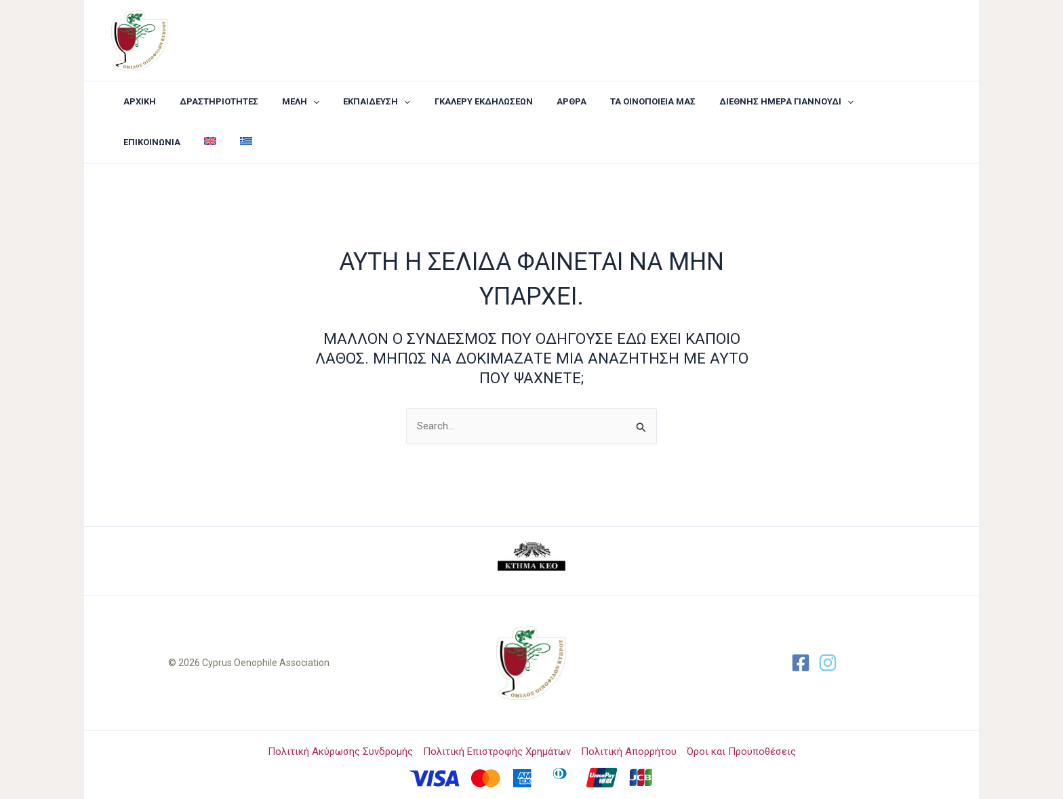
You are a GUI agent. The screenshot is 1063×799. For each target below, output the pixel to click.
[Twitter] (827, 662)
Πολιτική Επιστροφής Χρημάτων (497, 751)
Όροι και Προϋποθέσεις (741, 751)
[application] (298, 101)
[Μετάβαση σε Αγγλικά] (904, 101)
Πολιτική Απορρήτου (629, 751)
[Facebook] (800, 662)
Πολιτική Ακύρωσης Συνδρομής (340, 751)
